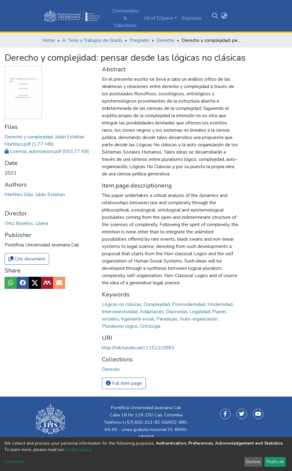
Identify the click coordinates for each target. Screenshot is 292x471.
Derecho (165, 40)
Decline (253, 462)
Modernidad (220, 304)
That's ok (275, 462)
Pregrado (139, 40)
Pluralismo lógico (120, 326)
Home (48, 40)
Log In (236, 15)
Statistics (191, 18)
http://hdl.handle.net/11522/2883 (138, 347)
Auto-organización (199, 319)
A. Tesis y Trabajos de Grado (92, 40)
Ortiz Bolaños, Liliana (26, 223)
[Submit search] (215, 16)
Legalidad (200, 311)
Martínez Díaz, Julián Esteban (35, 194)
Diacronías (177, 311)
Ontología (150, 326)
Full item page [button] (124, 383)
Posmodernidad (189, 304)
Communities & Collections (125, 18)
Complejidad (157, 304)
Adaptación (152, 311)
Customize (14, 462)
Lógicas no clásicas (122, 304)
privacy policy (78, 449)
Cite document (26, 259)
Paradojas (167, 319)
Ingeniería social (138, 319)
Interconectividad (120, 311)
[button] (224, 15)
